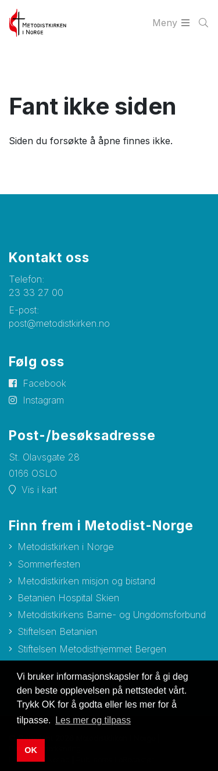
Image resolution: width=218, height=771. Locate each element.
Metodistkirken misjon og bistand (86, 581)
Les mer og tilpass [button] (93, 720)
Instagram (43, 400)
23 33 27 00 (36, 292)
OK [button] (30, 750)
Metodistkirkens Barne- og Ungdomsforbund (111, 614)
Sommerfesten (48, 564)
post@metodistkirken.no (59, 323)
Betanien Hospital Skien (68, 598)
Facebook (44, 383)
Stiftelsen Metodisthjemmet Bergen (91, 649)
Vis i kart (39, 489)
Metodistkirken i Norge (65, 546)
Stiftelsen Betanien (57, 631)
